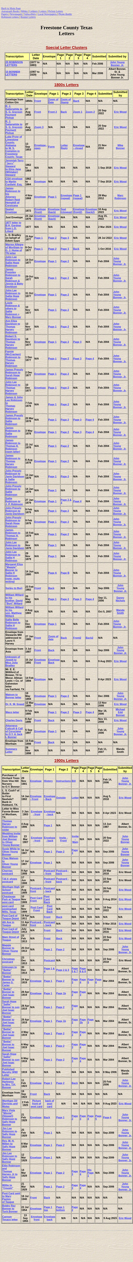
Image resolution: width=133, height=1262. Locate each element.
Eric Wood (120, 112)
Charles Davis (14, 720)
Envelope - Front (36, 798)
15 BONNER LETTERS (13, 73)
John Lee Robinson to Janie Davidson (15, 545)
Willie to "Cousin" (7, 1186)
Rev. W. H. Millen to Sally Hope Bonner (8, 1145)
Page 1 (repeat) (78, 197)
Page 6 (107, 1117)
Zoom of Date (53, 101)
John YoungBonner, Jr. (125, 949)
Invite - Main (75, 839)
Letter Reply (64, 147)
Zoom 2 (90, 112)
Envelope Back (54, 661)
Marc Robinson (120, 197)
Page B (65, 573)
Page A (52, 573)
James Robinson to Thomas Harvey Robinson (13, 461)
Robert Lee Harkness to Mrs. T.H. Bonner (9, 1083)
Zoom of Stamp (66, 101)
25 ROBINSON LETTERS (14, 63)
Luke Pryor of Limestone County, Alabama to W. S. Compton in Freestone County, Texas (14, 146)
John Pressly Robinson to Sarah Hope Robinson (13, 522)
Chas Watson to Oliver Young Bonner (10, 862)
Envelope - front (36, 813)
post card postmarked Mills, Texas (9, 909)
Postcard (49, 960)
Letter (75, 797)
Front (38, 101)
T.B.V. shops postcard (9, 880)
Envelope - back (49, 813)
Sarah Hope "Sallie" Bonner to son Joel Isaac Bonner (10, 1007)
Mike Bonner (120, 147)
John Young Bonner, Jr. (117, 63)
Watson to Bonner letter (13, 696)
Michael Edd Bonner (120, 712)
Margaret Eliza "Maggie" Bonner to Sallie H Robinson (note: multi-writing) (14, 573)
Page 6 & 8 (83, 970)
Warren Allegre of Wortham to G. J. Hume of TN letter (15, 249)
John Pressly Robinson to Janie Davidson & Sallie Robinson (15, 476)
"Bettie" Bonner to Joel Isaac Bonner (8, 993)
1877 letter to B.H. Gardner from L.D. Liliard (13, 227)
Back (76, 101)
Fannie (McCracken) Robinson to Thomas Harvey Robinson (13, 358)
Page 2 (52, 238)
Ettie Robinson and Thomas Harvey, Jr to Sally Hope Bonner (11, 1172)
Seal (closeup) (66, 210)
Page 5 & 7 (75, 970)
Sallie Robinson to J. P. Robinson (14, 501)
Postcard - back (49, 890)
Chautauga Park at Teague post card (11, 899)
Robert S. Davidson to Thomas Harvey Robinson (13, 342)
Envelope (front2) (78, 210)
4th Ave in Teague (8, 923)
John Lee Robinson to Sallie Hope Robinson (13, 261)
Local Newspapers (47, 14)
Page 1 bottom (60, 1208)
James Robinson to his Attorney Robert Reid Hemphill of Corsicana (13, 197)
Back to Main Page (11, 8)
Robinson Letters (10, 17)
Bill (74, 781)
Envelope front (36, 1218)
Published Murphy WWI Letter (10, 1072)
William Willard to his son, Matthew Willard (15, 611)
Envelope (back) (54, 210)
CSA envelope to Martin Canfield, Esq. (14, 181)
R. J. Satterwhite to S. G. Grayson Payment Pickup (14, 112)
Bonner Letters (28, 17)
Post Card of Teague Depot (10, 917)
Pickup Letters (55, 11)
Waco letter (12, 712)
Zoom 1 (77, 112)
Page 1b (61, 993)
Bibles (24, 11)
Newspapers (16, 14)
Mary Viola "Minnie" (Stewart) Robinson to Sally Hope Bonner (9, 1117)
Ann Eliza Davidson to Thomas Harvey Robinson (13, 327)
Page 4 (90, 358)
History (48, 781)
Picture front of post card (36, 1103)
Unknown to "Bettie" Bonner (9, 970)
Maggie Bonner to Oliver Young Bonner (10, 949)
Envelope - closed (78, 147)
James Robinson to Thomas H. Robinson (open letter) (13, 446)
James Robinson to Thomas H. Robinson (13, 534)
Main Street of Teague (10, 938)
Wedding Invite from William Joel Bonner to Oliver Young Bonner (11, 839)
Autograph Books (10, 11)
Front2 (77, 637)
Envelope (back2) (91, 210)
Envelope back (49, 1218)
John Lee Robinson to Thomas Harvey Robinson (13, 388)
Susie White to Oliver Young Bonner (11, 851)
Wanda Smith (120, 611)
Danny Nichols (120, 599)
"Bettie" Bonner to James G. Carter (8, 981)
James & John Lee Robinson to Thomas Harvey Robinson (14, 404)
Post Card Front (36, 899)
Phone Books (65, 14)
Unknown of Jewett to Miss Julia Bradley (13, 661)
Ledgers (33, 11)
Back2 (89, 637)
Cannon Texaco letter (10, 1218)
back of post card (49, 1103)
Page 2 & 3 (62, 970)
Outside (61, 797)
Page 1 (52, 197)
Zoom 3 (39, 127)
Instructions (63, 781)
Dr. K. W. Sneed (15, 704)
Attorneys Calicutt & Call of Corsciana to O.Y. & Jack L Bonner (14, 731)
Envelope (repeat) (66, 197)
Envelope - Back (49, 798)
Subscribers (30, 14)
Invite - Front (63, 839)
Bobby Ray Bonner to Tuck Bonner (10, 1208)
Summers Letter (11, 750)
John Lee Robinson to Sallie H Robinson (13, 556)
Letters (43, 11)
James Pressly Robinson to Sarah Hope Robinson (14, 374)
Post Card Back (47, 899)
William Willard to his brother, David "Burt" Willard (15, 599)
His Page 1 (91, 1173)
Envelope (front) (40, 210)
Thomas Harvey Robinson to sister (9, 825)
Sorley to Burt (14, 588)
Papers (5, 14)
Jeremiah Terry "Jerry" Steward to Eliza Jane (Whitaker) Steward (15, 167)
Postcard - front (49, 872)
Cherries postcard (7, 872)
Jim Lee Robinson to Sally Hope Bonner (9, 1132)
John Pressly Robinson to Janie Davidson (15, 511)
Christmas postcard (8, 960)
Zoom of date (53, 638)
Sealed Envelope (11, 210)
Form (51, 146)
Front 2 (52, 112)
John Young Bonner (125, 839)
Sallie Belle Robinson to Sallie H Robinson (13, 624)
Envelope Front (40, 661)
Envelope (40, 181)
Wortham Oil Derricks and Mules (10, 1103)
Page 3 (65, 238)
